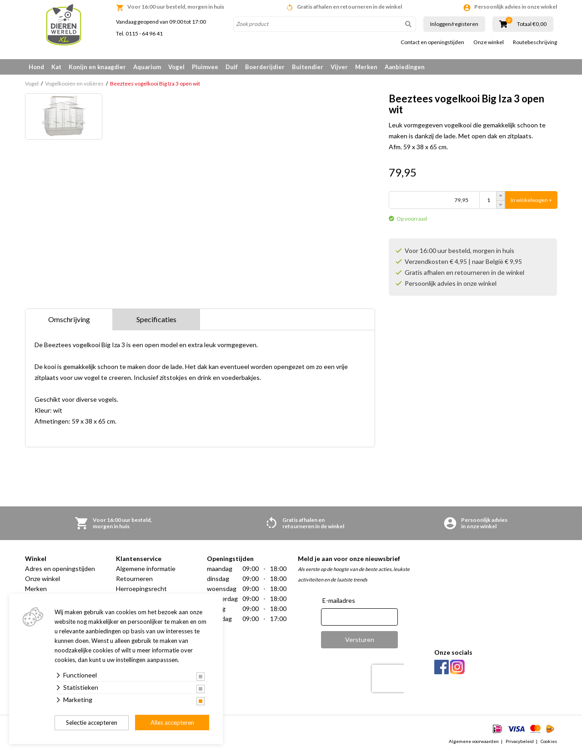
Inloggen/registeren (454, 23)
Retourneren (134, 578)
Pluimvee (205, 67)
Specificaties (156, 319)
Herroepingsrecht (141, 588)
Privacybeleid (520, 741)
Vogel (176, 67)
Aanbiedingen (405, 67)
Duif (232, 67)
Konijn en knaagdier (97, 67)
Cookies (549, 741)
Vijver (339, 67)
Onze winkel (488, 42)
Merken (366, 67)
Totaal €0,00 (532, 24)
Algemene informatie (146, 568)
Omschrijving (69, 319)
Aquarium (147, 67)
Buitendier (307, 67)
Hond (36, 67)
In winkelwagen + (531, 200)
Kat (56, 67)
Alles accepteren (172, 722)
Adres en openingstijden (60, 568)
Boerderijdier (265, 67)
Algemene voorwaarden (474, 741)
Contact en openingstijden (432, 42)
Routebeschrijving (535, 42)
